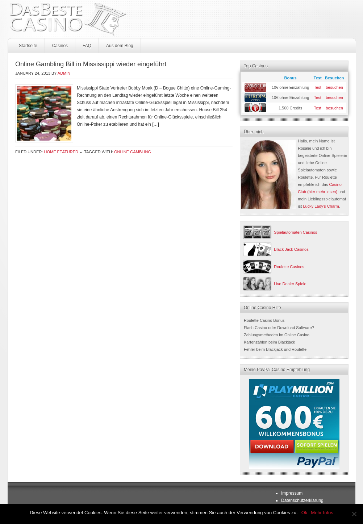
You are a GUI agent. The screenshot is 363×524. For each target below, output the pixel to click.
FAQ (87, 45)
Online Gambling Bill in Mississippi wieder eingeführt (90, 64)
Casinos (60, 45)
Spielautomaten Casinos (295, 232)
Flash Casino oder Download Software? (279, 327)
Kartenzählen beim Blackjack (269, 342)
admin (64, 73)
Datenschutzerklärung (302, 500)
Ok (304, 512)
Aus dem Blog (119, 45)
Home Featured (61, 152)
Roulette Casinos (289, 267)
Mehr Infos (322, 512)
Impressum (291, 493)
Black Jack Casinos (291, 249)
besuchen (334, 87)
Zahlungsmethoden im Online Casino (276, 335)
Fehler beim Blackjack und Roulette (275, 349)
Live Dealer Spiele (290, 284)
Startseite (28, 45)
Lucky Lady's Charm (321, 206)
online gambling (132, 152)
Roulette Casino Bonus (264, 320)
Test (317, 87)
